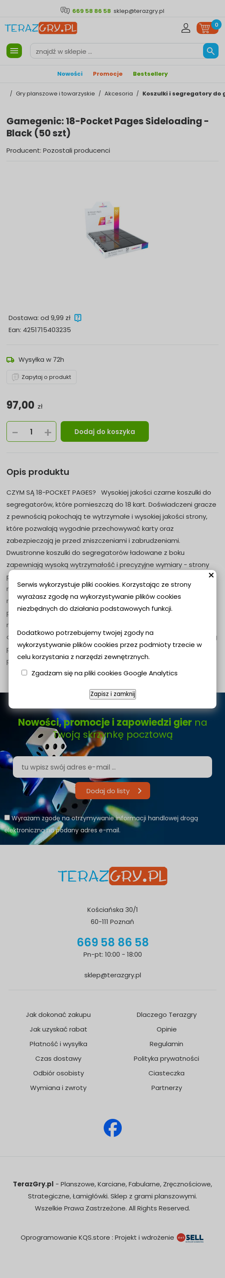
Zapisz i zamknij (112, 694)
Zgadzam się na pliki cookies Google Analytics (104, 672)
